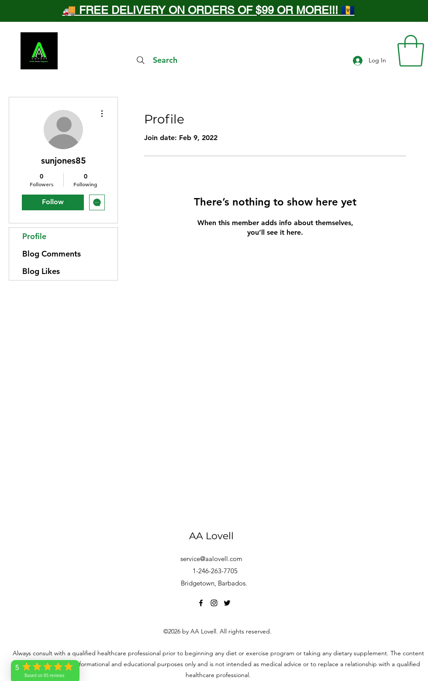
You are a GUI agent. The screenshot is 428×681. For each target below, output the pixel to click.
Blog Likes (41, 271)
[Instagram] (214, 603)
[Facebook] (201, 603)
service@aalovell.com (211, 558)
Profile (34, 236)
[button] (410, 51)
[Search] (155, 60)
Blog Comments (51, 254)
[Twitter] (227, 603)
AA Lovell (211, 536)
